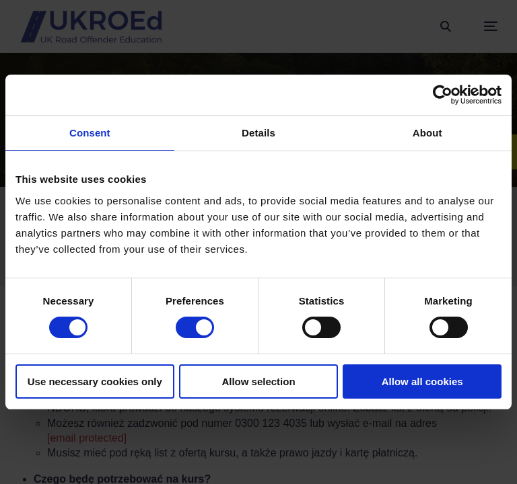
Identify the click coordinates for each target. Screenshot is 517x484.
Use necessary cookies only (95, 381)
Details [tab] (258, 132)
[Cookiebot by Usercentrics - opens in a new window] (443, 95)
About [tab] (427, 132)
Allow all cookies (422, 381)
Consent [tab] (89, 132)
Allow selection (258, 381)
